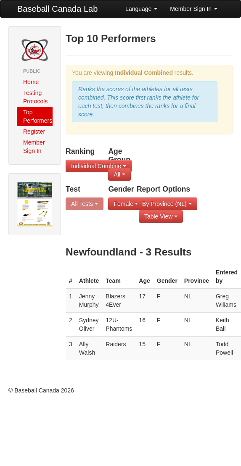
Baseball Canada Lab (57, 8)
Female (126, 203)
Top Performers (37, 116)
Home (31, 82)
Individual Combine (98, 166)
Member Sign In (193, 8)
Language (141, 8)
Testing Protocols (35, 97)
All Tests (84, 203)
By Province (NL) (167, 203)
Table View (160, 216)
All (119, 174)
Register (34, 131)
